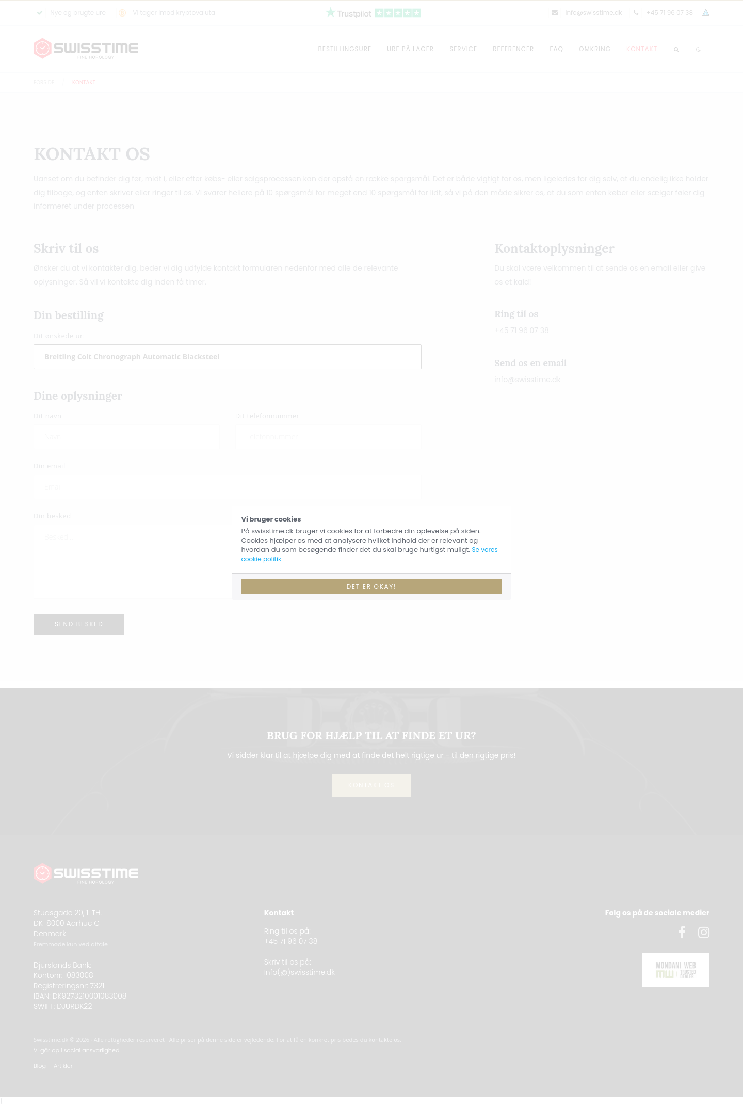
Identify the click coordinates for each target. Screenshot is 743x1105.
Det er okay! (372, 586)
